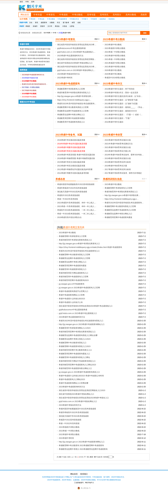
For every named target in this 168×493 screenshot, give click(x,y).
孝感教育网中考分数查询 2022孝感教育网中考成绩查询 (81, 445)
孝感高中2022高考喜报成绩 (68, 195)
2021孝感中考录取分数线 (115, 67)
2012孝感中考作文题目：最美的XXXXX (121, 111)
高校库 (144, 15)
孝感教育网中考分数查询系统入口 (72, 343)
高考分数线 (131, 15)
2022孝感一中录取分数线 (115, 52)
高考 (32, 2)
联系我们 (84, 474)
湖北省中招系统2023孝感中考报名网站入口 (75, 63)
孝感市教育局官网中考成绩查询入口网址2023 (77, 365)
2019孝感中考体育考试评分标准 (118, 162)
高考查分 (117, 15)
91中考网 (47, 33)
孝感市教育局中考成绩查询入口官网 (73, 277)
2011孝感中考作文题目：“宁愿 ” (118, 118)
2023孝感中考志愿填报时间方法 (70, 56)
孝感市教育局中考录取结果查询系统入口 (73, 92)
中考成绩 (63, 15)
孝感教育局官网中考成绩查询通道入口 (74, 354)
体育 (73, 22)
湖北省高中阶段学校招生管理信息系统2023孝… (76, 45)
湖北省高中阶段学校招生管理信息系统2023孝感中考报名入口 (84, 398)
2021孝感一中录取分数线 (115, 59)
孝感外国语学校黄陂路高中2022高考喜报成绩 (75, 184)
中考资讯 (50, 15)
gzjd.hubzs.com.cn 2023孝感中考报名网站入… (76, 70)
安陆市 (42, 26)
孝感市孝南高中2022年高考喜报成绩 (72, 188)
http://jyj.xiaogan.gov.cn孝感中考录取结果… (75, 96)
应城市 (35, 26)
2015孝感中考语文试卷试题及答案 (71, 162)
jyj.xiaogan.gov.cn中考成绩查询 (71, 284)
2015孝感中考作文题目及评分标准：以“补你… (123, 96)
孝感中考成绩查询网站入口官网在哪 (73, 383)
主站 (30, 22)
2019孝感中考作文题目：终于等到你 (119, 89)
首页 (21, 2)
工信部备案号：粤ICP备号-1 (84, 483)
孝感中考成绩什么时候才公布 (71, 302)
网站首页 (25, 15)
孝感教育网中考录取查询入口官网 (71, 89)
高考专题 (91, 15)
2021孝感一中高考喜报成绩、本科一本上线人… (76, 206)
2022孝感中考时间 (64, 78)
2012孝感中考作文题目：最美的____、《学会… (124, 107)
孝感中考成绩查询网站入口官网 (72, 295)
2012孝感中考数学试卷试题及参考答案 (73, 173)
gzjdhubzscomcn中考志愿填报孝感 (71, 48)
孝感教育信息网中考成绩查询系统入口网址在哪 (78, 335)
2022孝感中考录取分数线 (115, 56)
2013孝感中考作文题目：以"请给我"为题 (121, 100)
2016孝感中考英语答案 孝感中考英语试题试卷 (76, 155)
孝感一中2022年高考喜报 (67, 199)
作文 (58, 22)
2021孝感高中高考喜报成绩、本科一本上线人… (76, 203)
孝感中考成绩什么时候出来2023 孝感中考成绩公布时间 (81, 376)
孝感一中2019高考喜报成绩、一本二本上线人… (76, 214)
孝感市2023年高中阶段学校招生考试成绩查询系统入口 (81, 321)
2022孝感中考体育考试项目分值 (118, 140)
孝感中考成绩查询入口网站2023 (72, 379)
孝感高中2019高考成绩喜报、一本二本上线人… (76, 210)
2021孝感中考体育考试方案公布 (118, 151)
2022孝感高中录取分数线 (115, 48)
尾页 (91, 457)
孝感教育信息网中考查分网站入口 (71, 115)
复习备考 (66, 22)
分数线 (52, 22)
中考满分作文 (74, 19)
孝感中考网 (67, 33)
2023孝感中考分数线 (113, 45)
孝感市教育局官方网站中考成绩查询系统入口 (77, 361)
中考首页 (32, 19)
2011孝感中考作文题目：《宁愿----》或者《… (123, 115)
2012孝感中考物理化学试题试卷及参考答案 (75, 169)
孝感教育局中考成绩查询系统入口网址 (74, 357)
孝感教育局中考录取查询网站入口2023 (74, 328)
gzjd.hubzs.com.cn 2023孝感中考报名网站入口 (78, 401)
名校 (79, 22)
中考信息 (41, 19)
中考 (27, 2)
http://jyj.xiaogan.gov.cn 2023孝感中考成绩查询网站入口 (81, 324)
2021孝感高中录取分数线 (115, 63)
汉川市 (50, 26)
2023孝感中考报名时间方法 (68, 74)
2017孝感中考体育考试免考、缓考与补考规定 (123, 173)
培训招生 (111, 19)
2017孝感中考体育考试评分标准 (118, 169)
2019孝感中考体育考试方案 (116, 166)
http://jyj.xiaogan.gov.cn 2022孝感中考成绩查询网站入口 (81, 442)
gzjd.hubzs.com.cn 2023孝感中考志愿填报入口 (78, 313)
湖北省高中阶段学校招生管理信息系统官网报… (76, 59)
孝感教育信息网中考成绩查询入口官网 (72, 111)
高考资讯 (104, 15)
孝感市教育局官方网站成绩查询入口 (73, 273)
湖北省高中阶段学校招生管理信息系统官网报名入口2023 (82, 390)
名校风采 (102, 19)
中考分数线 (77, 15)
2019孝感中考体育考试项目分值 (118, 158)
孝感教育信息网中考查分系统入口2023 (74, 339)
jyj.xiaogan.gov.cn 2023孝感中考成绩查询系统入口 (79, 372)
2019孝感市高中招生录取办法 (69, 217)
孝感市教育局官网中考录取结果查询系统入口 (77, 332)
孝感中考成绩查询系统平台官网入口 (73, 291)
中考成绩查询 (62, 19)
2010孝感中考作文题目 (114, 122)
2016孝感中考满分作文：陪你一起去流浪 (121, 92)
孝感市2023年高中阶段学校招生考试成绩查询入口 (79, 251)
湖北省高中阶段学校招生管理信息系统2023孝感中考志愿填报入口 (85, 306)
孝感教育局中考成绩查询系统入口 (71, 122)
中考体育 (94, 19)
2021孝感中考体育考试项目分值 (118, 147)
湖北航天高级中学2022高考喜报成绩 (72, 192)
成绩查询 (44, 22)
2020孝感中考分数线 (113, 70)
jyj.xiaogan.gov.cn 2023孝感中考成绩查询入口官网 (79, 288)
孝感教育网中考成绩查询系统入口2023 (74, 346)
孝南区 (27, 26)
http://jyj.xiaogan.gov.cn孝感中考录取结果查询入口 (79, 244)
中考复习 (85, 19)
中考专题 (37, 15)
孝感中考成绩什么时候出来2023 (72, 299)
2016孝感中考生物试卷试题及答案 (71, 140)
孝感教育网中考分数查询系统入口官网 (72, 107)
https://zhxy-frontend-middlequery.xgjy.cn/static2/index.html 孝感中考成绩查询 (90, 247)
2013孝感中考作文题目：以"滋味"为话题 (121, 104)
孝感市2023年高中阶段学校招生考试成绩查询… (76, 104)
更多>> (96, 39)
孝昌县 (57, 26)
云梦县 (72, 26)
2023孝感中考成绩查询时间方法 (72, 387)
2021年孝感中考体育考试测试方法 (119, 144)
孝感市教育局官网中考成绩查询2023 (74, 280)
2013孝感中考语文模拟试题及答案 (71, 166)
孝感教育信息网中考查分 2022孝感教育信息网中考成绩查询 (83, 449)
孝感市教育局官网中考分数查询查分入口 (75, 350)
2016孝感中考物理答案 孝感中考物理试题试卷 (76, 158)
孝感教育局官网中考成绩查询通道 (71, 118)
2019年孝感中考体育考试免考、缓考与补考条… (124, 155)
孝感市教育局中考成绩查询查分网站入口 (75, 368)
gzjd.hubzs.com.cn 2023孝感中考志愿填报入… (76, 52)
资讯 (36, 22)
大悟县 (64, 26)
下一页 (86, 457)
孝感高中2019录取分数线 (115, 78)
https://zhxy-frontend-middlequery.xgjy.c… (74, 100)
